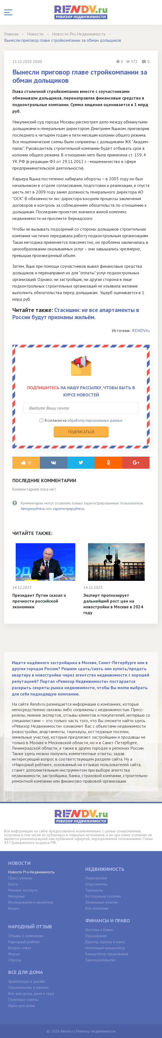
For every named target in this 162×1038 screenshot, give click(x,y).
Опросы (14, 959)
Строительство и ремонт (28, 987)
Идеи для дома (21, 1005)
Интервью (16, 896)
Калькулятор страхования (106, 953)
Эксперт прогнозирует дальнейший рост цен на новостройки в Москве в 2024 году (113, 603)
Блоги (13, 884)
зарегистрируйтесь (68, 508)
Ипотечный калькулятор (105, 947)
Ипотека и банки (99, 929)
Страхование (96, 935)
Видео (13, 908)
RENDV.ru (141, 330)
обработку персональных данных (94, 420)
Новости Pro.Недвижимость (31, 871)
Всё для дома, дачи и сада (31, 993)
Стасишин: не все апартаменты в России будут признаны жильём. (75, 313)
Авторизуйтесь (33, 508)
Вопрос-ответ (19, 947)
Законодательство (100, 959)
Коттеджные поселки (103, 896)
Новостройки (96, 878)
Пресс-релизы (20, 878)
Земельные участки (101, 902)
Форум (14, 953)
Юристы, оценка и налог (105, 941)
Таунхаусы (94, 890)
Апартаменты (96, 884)
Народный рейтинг (24, 941)
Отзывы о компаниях (25, 935)
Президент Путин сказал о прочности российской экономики (39, 600)
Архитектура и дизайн (26, 981)
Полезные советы (23, 999)
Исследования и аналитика (30, 902)
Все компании (96, 908)
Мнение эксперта (22, 890)
